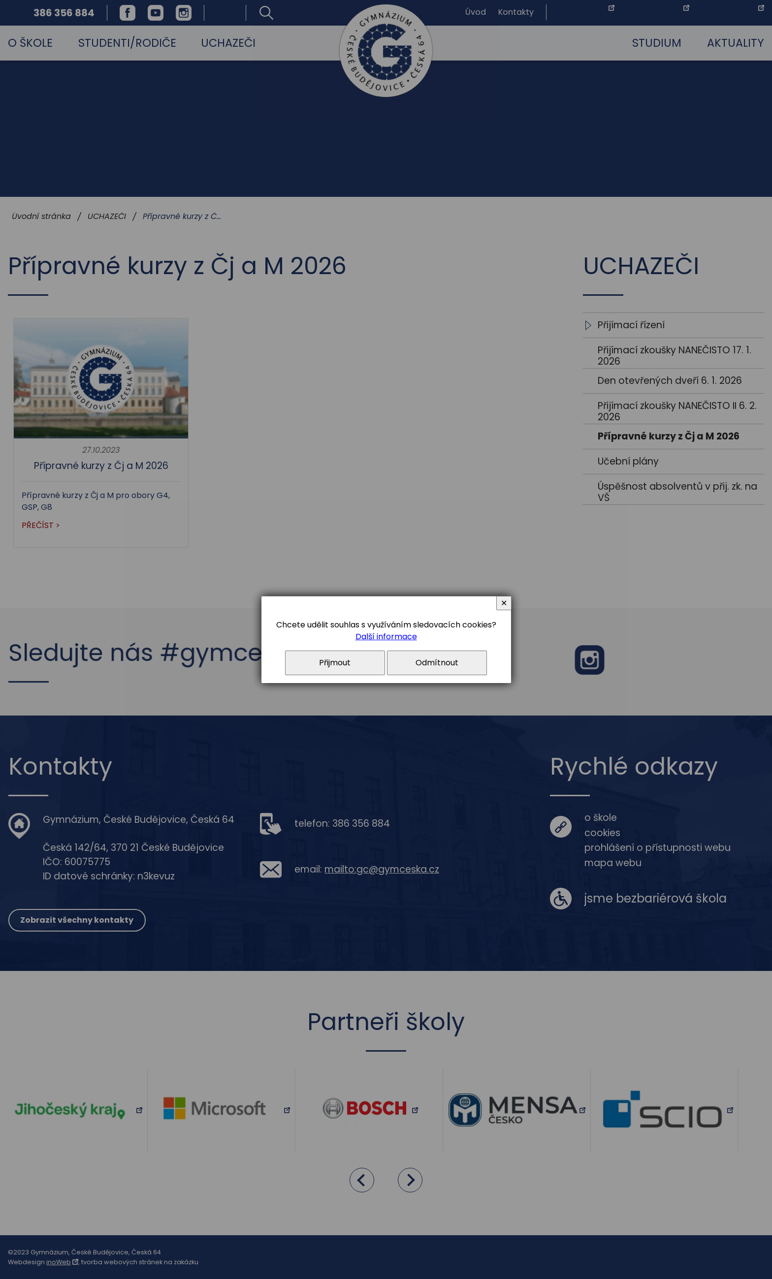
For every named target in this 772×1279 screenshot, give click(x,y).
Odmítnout (437, 662)
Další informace (386, 636)
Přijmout (335, 662)
